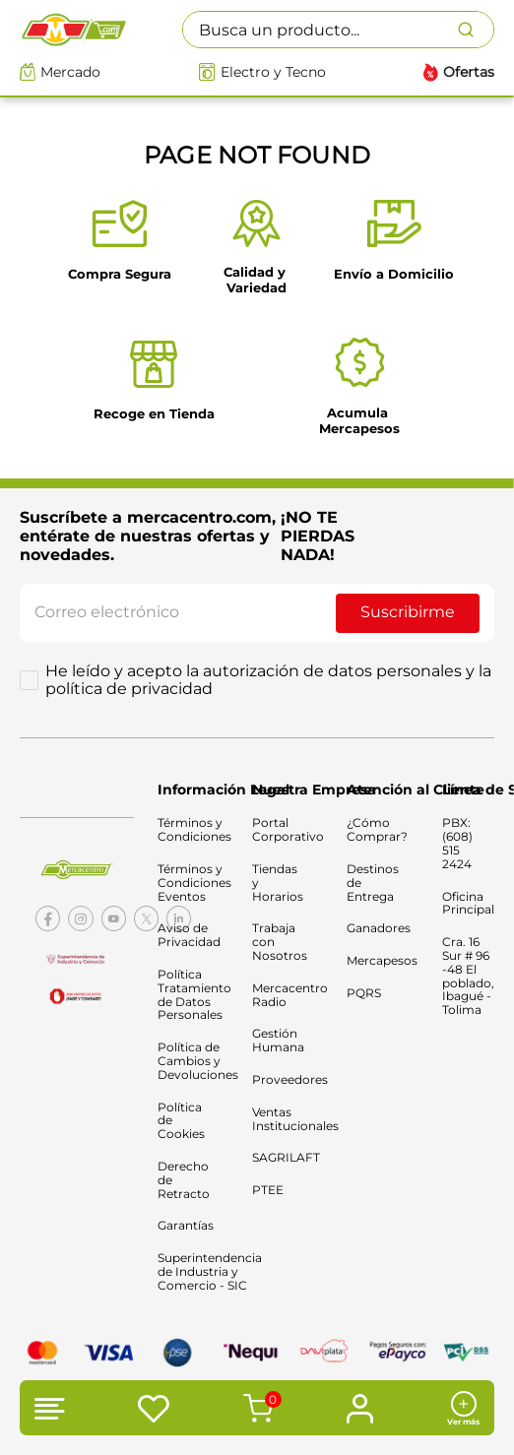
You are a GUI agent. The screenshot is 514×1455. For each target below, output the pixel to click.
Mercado (70, 72)
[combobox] (338, 29)
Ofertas (468, 72)
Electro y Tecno (273, 72)
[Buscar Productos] (475, 29)
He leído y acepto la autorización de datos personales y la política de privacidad (268, 680)
